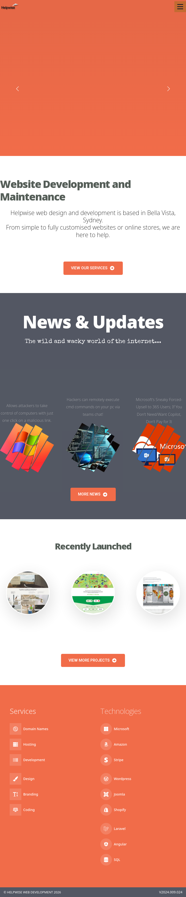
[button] (17, 88)
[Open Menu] (180, 6)
